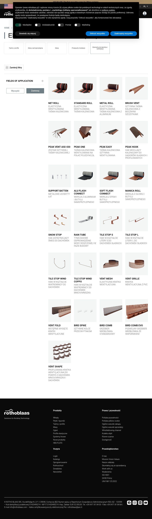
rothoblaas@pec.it (75, 507)
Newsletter (57, 472)
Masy (55, 427)
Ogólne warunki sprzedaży (112, 427)
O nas (104, 456)
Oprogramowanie (60, 462)
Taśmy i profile (59, 424)
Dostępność (107, 440)
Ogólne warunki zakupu (111, 424)
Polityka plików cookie (111, 421)
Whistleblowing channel (111, 430)
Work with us (107, 469)
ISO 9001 (105, 475)
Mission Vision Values (111, 459)
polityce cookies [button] (108, 10)
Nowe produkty (59, 440)
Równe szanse (108, 437)
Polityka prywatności (110, 418)
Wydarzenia (106, 472)
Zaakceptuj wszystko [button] (123, 33)
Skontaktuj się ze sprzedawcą (114, 465)
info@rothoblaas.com (18, 507)
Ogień (55, 430)
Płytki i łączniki (59, 421)
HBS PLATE (57, 443)
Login (55, 456)
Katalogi (56, 459)
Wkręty (56, 418)
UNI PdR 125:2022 (109, 481)
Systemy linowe (59, 437)
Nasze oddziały (108, 462)
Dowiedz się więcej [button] (27, 33)
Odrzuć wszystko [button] (97, 33)
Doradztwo (57, 469)
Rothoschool (58, 465)
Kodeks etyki (107, 433)
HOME (6, 28)
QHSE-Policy (107, 478)
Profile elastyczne (60, 433)
